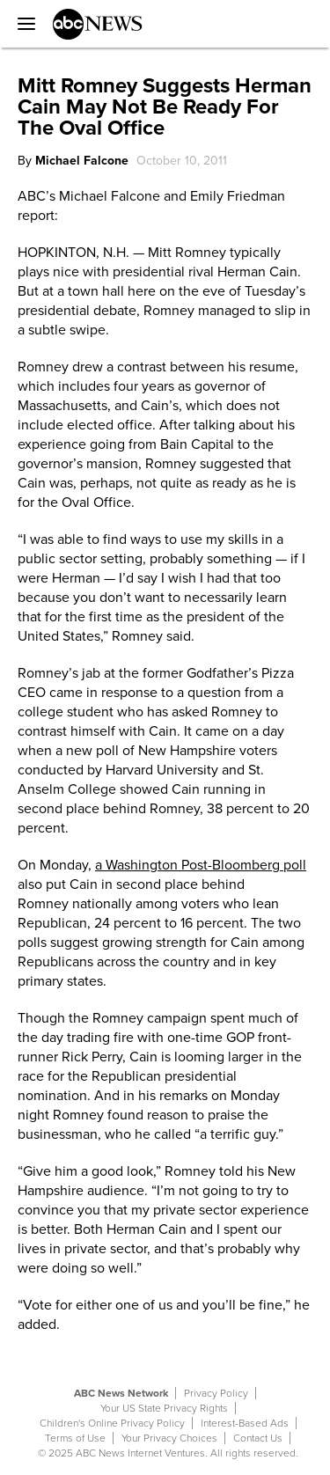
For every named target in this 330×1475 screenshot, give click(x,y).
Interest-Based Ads (245, 1423)
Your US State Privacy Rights (164, 1408)
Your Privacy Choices (169, 1438)
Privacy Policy (216, 1393)
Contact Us (257, 1438)
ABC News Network (121, 1393)
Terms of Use (75, 1438)
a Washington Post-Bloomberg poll (200, 865)
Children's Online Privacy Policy (112, 1423)
